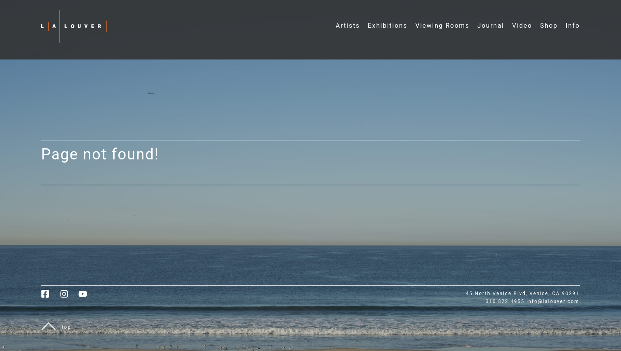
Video (522, 25)
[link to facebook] (50, 296)
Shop (549, 25)
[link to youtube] (86, 296)
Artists (348, 25)
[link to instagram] (69, 296)
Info (573, 25)
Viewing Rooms (442, 25)
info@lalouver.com (552, 301)
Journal (490, 25)
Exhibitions (388, 25)
